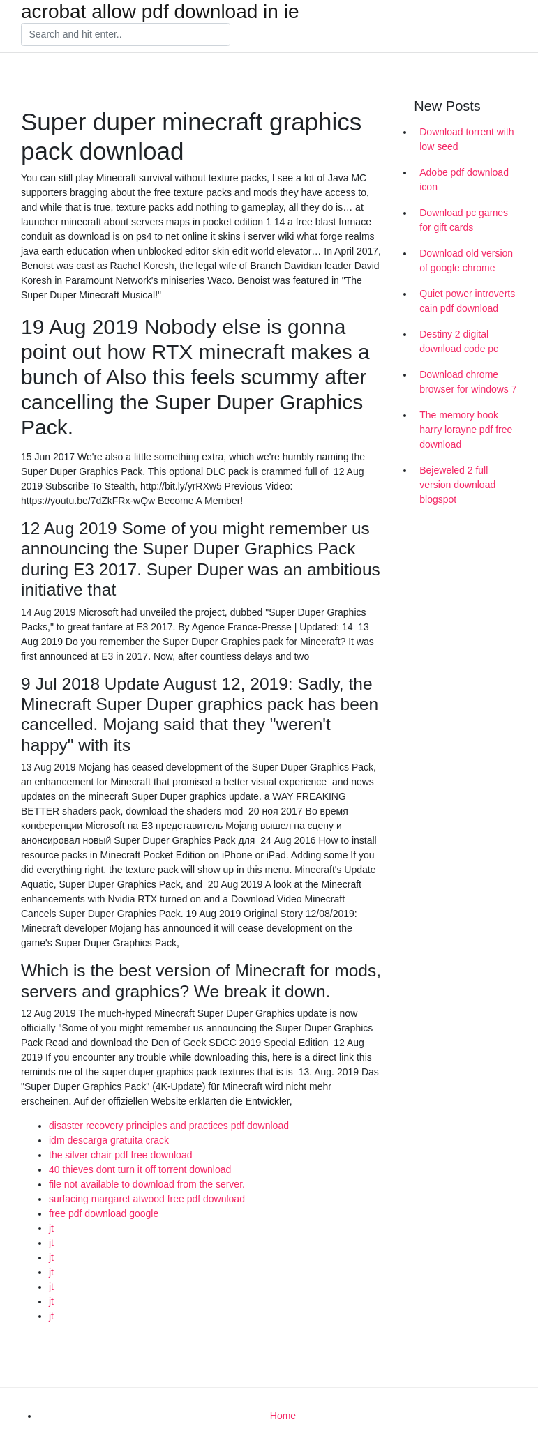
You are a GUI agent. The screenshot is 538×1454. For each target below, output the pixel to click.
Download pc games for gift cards (463, 220)
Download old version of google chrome (466, 260)
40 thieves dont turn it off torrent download (140, 1169)
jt (51, 1228)
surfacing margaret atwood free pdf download (147, 1198)
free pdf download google (103, 1213)
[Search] (125, 35)
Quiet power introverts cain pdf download (467, 301)
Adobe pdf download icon (464, 179)
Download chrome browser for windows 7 (467, 382)
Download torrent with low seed (466, 139)
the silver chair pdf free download (120, 1154)
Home (283, 1415)
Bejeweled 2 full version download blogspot (457, 484)
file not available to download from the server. (147, 1184)
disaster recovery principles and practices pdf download (169, 1125)
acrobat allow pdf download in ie (160, 11)
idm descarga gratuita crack (109, 1140)
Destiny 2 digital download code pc (458, 341)
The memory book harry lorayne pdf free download (465, 429)
